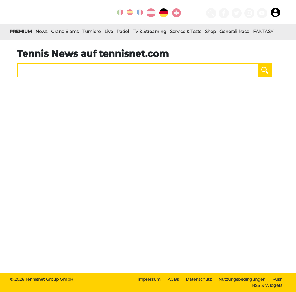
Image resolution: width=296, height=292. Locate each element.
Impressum (149, 279)
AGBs (173, 279)
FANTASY (263, 31)
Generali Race (234, 31)
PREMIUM (21, 31)
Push (277, 279)
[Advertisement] (148, 227)
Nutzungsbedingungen (242, 279)
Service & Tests (185, 31)
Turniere (91, 31)
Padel (122, 31)
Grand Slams (65, 31)
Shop (210, 31)
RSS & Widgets (267, 285)
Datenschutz (199, 279)
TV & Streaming (149, 31)
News (41, 31)
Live (108, 31)
